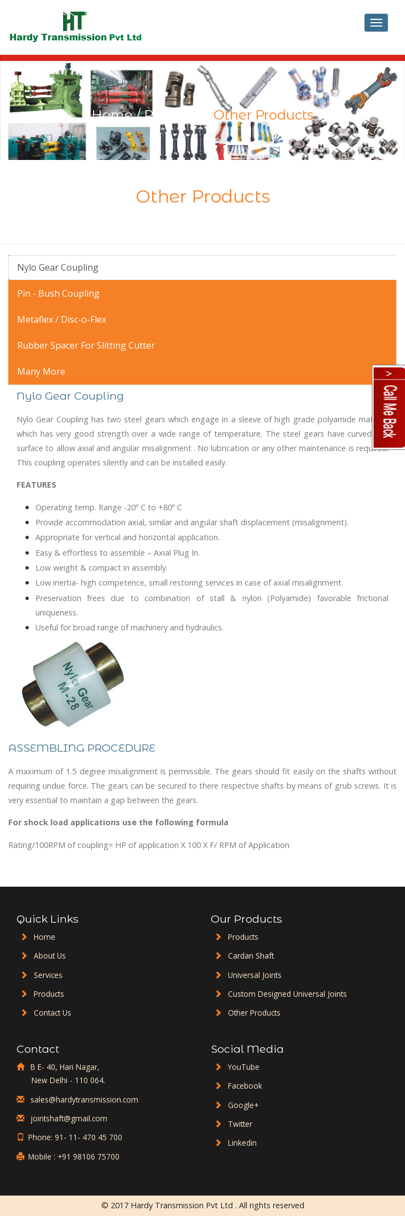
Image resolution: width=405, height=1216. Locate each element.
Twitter (240, 1124)
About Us (50, 955)
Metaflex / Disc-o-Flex (61, 319)
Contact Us (52, 1012)
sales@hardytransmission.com (83, 1099)
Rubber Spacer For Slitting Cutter (86, 345)
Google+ (243, 1105)
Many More (41, 371)
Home (112, 115)
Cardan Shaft (251, 955)
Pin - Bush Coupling (58, 293)
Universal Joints (255, 975)
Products (173, 115)
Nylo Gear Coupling (57, 267)
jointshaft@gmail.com (67, 1118)
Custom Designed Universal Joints (287, 994)
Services (48, 975)
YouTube (243, 1067)
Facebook (245, 1085)
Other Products (254, 1012)
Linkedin (242, 1142)
